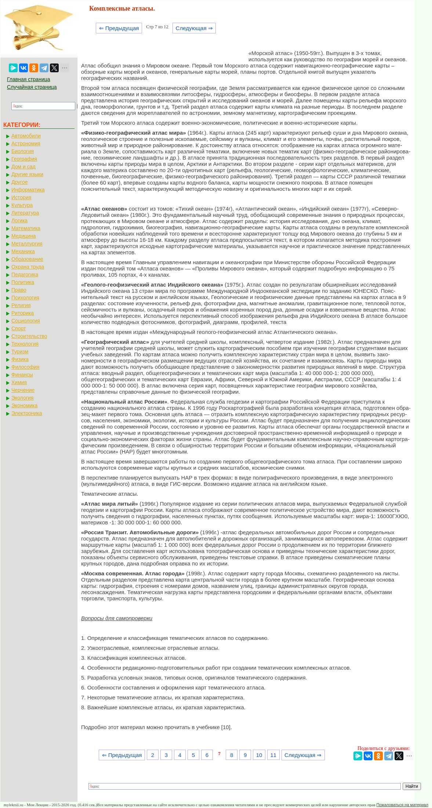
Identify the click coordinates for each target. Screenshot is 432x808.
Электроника (26, 413)
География (24, 159)
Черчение (23, 390)
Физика (20, 359)
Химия (19, 382)
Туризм (19, 351)
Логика (19, 220)
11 (273, 755)
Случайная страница (32, 87)
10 (259, 755)
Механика (23, 251)
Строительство (29, 336)
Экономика (24, 405)
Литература (25, 213)
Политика (22, 282)
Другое (19, 182)
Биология (22, 151)
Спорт (18, 328)
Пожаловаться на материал (402, 804)
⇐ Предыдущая (119, 28)
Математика (25, 228)
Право (18, 290)
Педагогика (24, 274)
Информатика (27, 190)
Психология (25, 298)
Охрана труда (27, 267)
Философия (25, 367)
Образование (27, 259)
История (21, 197)
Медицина (23, 236)
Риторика (22, 313)
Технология (25, 344)
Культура (22, 205)
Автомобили (26, 136)
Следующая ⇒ (194, 28)
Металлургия (27, 244)
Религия (21, 305)
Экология (22, 398)
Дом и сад (23, 167)
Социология (25, 321)
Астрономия (25, 143)
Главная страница (28, 79)
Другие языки (27, 174)
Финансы (22, 375)
